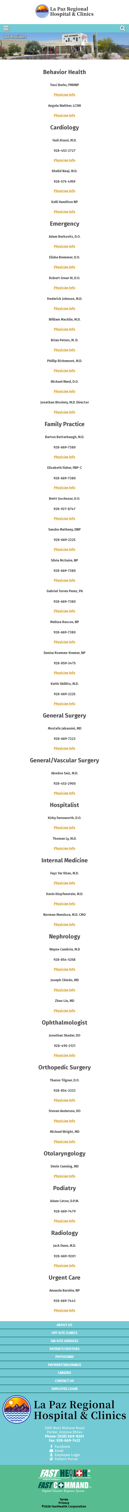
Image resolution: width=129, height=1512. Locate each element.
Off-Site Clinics (64, 1333)
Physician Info (64, 95)
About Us (64, 1325)
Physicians (64, 1357)
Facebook (59, 1446)
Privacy (64, 1503)
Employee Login (65, 1389)
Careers (64, 1373)
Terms (64, 1499)
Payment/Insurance (64, 1365)
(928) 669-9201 (71, 1436)
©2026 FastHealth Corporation (64, 1506)
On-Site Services (64, 1341)
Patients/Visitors (65, 1349)
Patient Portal (63, 1459)
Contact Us (64, 1381)
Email (56, 1451)
